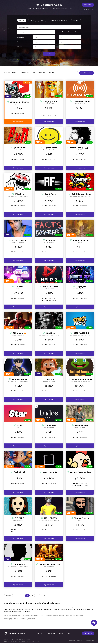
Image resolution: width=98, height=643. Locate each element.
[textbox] (37, 36)
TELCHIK (19, 522)
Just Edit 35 (20, 475)
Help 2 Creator (50, 290)
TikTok (37, 20)
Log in (85, 9)
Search (49, 58)
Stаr (19, 429)
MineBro (19, 198)
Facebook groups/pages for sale (33, 619)
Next (45, 599)
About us (39, 633)
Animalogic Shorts (19, 105)
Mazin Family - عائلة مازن (82, 151)
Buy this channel (18, 125)
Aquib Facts (50, 198)
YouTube (26, 20)
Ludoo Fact (50, 429)
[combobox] (36, 36)
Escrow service (50, 633)
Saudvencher (81, 429)
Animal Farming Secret (81, 475)
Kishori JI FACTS (81, 244)
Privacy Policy (90, 640)
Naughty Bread (50, 105)
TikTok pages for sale (28, 622)
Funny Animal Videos (81, 383)
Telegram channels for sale (55, 619)
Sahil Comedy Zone (81, 198)
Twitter (47, 20)
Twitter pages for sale (11, 622)
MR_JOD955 (50, 522)
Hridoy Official (19, 383)
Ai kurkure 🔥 (19, 336)
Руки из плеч (19, 151)
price (33, 77)
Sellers (60, 633)
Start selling (87, 5)
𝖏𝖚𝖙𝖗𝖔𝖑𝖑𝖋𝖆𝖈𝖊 (50, 336)
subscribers (41, 77)
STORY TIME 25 (19, 244)
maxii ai (50, 383)
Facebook (70, 20)
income (51, 77)
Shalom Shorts (81, 522)
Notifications (72, 77)
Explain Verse (50, 151)
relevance (15, 77)
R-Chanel (19, 290)
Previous (8, 599)
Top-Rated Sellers (86, 77)
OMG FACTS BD (81, 336)
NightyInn (81, 290)
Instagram (58, 20)
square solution (50, 475)
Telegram (49, 24)
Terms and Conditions (75, 640)
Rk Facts (50, 244)
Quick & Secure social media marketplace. (49, 8)
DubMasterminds (81, 105)
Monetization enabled (69, 36)
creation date (25, 77)
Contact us (69, 633)
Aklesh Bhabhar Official (51, 568)
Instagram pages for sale (12, 619)
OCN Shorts (19, 568)
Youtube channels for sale (74, 619)
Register (90, 9)
